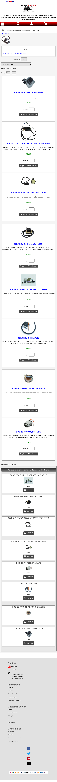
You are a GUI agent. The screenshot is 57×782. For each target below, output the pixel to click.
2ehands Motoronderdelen (15, 738)
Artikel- (8, 73)
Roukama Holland (27, 781)
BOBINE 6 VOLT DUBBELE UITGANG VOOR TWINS (28, 144)
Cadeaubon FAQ (12, 694)
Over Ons (10, 687)
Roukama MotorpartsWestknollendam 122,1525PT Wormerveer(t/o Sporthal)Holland (17, 675)
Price (14, 73)
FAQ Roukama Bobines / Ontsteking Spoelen (14, 53)
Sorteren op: (17, 59)
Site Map (10, 690)
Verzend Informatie (13, 712)
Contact (14, 669)
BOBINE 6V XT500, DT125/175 (28, 432)
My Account (11, 731)
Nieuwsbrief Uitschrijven (14, 700)
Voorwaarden (11, 719)
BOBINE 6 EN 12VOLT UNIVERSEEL (28, 92)
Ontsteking (27, 30)
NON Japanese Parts (13, 741)
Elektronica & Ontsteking (14, 30)
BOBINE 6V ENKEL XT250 (28, 338)
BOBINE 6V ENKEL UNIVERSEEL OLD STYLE (28, 289)
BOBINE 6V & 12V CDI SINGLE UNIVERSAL (28, 192)
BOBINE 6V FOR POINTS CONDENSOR (28, 388)
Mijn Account (11, 722)
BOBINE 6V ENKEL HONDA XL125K (28, 244)
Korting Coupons (12, 697)
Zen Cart (40, 781)
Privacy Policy (12, 716)
